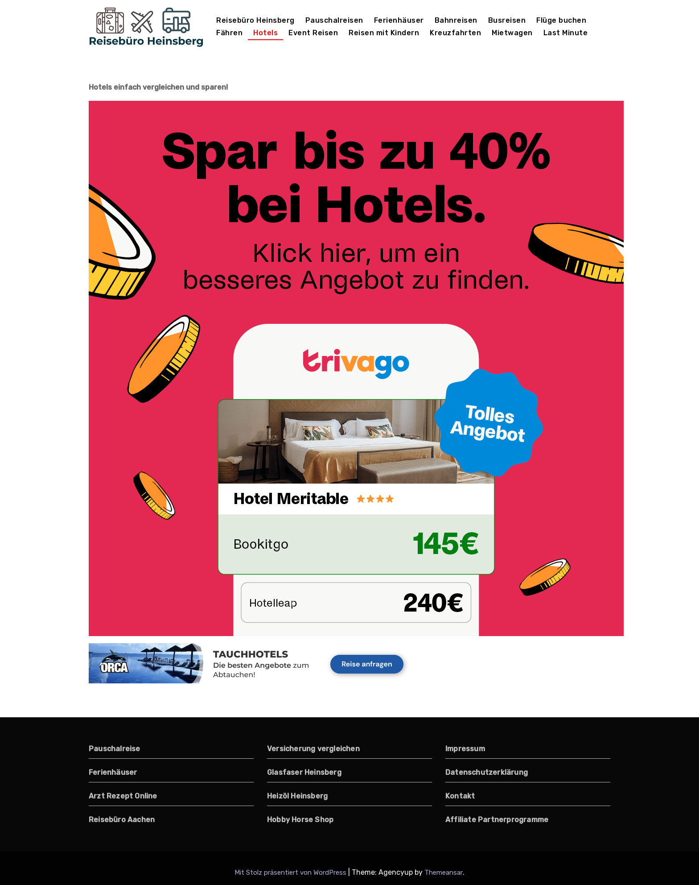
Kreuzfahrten (455, 33)
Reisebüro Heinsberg (255, 20)
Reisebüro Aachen (122, 819)
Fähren (229, 33)
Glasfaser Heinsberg (304, 772)
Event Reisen (313, 33)
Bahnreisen (456, 20)
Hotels (265, 33)
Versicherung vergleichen (313, 748)
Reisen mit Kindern (384, 33)
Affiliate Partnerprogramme (496, 819)
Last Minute (565, 33)
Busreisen (507, 20)
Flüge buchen (561, 20)
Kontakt (460, 796)
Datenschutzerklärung (486, 772)
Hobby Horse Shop (300, 819)
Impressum (465, 748)
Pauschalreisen (334, 20)
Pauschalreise (114, 748)
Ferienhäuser (399, 20)
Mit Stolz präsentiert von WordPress (291, 872)
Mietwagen (512, 33)
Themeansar (443, 872)
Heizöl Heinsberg (297, 796)
